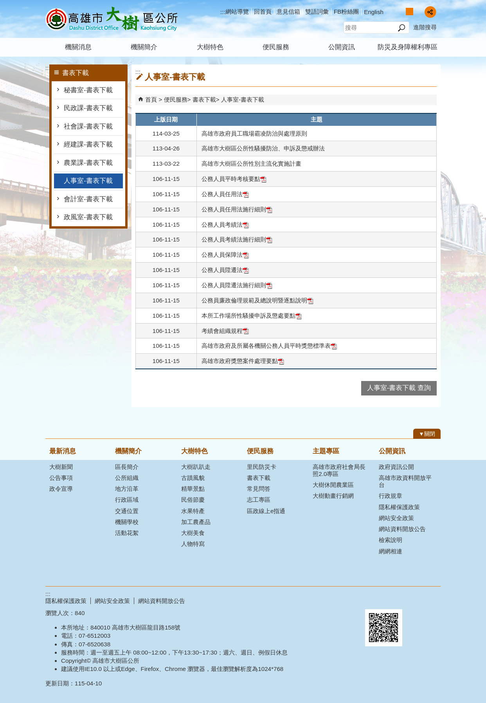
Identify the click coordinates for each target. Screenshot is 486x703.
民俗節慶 (193, 499)
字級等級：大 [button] (417, 11)
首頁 (151, 99)
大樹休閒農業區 (333, 484)
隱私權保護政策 (399, 507)
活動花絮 (127, 532)
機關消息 (78, 47)
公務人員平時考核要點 (234, 178)
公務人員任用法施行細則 (237, 209)
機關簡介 (144, 47)
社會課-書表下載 (88, 126)
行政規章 (390, 495)
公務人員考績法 (225, 224)
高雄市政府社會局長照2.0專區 (339, 470)
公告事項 (61, 477)
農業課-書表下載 (88, 162)
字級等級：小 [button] (401, 11)
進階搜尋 (425, 27)
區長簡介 (127, 466)
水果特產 (193, 511)
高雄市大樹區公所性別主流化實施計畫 (251, 163)
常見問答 (258, 488)
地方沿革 (127, 488)
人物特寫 (193, 543)
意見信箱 (288, 11)
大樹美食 (193, 532)
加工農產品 (196, 522)
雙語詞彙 (317, 11)
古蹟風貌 (193, 477)
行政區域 (127, 499)
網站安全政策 (396, 518)
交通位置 (127, 511)
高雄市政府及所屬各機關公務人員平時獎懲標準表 (269, 345)
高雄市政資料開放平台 (405, 481)
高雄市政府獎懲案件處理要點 (243, 361)
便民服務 (276, 47)
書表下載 (204, 99)
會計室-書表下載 (88, 199)
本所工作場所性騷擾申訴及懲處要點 (252, 315)
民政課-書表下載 (89, 108)
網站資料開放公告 (402, 529)
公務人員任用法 (225, 194)
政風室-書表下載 (88, 217)
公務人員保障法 (225, 254)
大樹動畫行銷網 (333, 495)
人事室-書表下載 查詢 (399, 388)
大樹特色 (210, 47)
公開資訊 (341, 47)
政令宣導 (61, 488)
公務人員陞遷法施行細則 (237, 285)
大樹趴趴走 (196, 466)
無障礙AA (412, 599)
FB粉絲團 (346, 11)
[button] (401, 28)
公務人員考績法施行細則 (237, 239)
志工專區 (258, 499)
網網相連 (390, 551)
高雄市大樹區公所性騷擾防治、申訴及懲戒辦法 (263, 148)
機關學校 (127, 522)
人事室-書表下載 (88, 180)
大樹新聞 (61, 466)
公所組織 (127, 477)
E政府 (373, 599)
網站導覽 (237, 11)
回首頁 (263, 11)
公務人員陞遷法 (225, 270)
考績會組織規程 (225, 330)
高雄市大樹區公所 (111, 19)
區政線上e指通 (266, 511)
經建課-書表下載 (88, 144)
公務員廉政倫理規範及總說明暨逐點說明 (257, 300)
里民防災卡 (261, 466)
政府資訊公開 (396, 466)
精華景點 (193, 488)
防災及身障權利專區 (407, 47)
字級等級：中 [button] (409, 11)
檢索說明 (390, 540)
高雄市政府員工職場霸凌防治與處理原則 (254, 133)
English (373, 12)
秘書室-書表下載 (89, 90)
